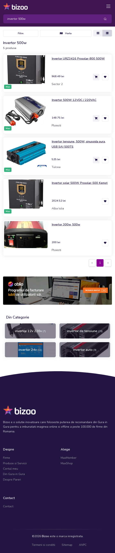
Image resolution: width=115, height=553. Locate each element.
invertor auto (84, 350)
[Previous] (92, 263)
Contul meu (10, 469)
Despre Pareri (12, 480)
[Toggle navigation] (108, 6)
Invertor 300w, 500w (66, 224)
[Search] (50, 18)
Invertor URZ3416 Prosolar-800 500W (78, 58)
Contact (8, 506)
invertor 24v (30, 350)
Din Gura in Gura (14, 474)
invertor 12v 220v (30, 331)
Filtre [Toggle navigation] (21, 33)
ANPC (83, 545)
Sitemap (67, 545)
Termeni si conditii (43, 545)
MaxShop (67, 463)
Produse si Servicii (15, 463)
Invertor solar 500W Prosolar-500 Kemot (80, 183)
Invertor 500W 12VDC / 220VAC (74, 100)
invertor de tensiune (84, 331)
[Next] (108, 263)
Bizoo (45, 536)
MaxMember (68, 458)
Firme (6, 458)
